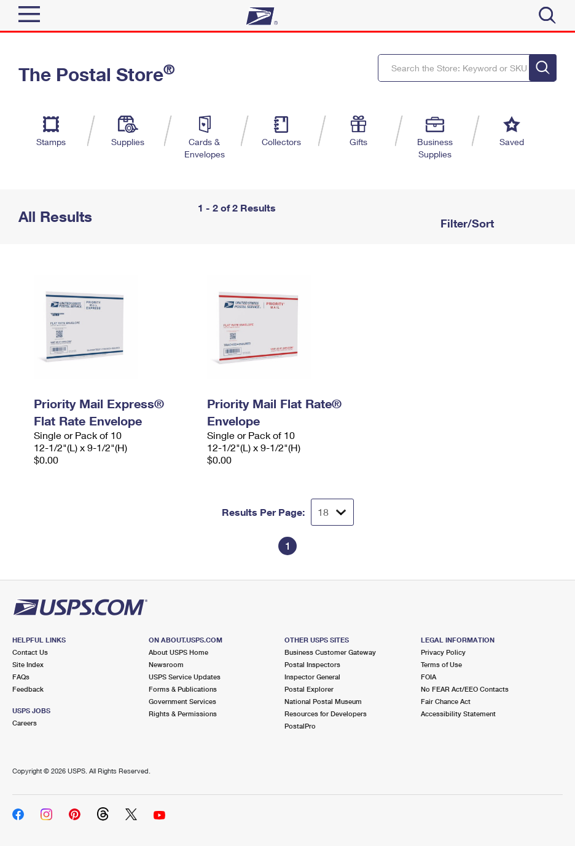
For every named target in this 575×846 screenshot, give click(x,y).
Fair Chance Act (446, 701)
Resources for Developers (325, 714)
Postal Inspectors (312, 664)
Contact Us (30, 652)
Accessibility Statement (458, 714)
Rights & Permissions (183, 714)
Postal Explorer (309, 689)
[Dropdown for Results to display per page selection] (332, 512)
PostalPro (300, 726)
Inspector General (312, 677)
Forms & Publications (183, 689)
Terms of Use (441, 664)
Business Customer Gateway (330, 652)
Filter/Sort (465, 223)
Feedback (28, 689)
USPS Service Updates (185, 677)
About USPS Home (178, 652)
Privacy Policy (443, 652)
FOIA (428, 677)
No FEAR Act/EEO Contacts (465, 689)
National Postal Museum (323, 701)
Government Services (182, 701)
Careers (24, 723)
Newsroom (166, 664)
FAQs (20, 677)
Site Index (28, 664)
